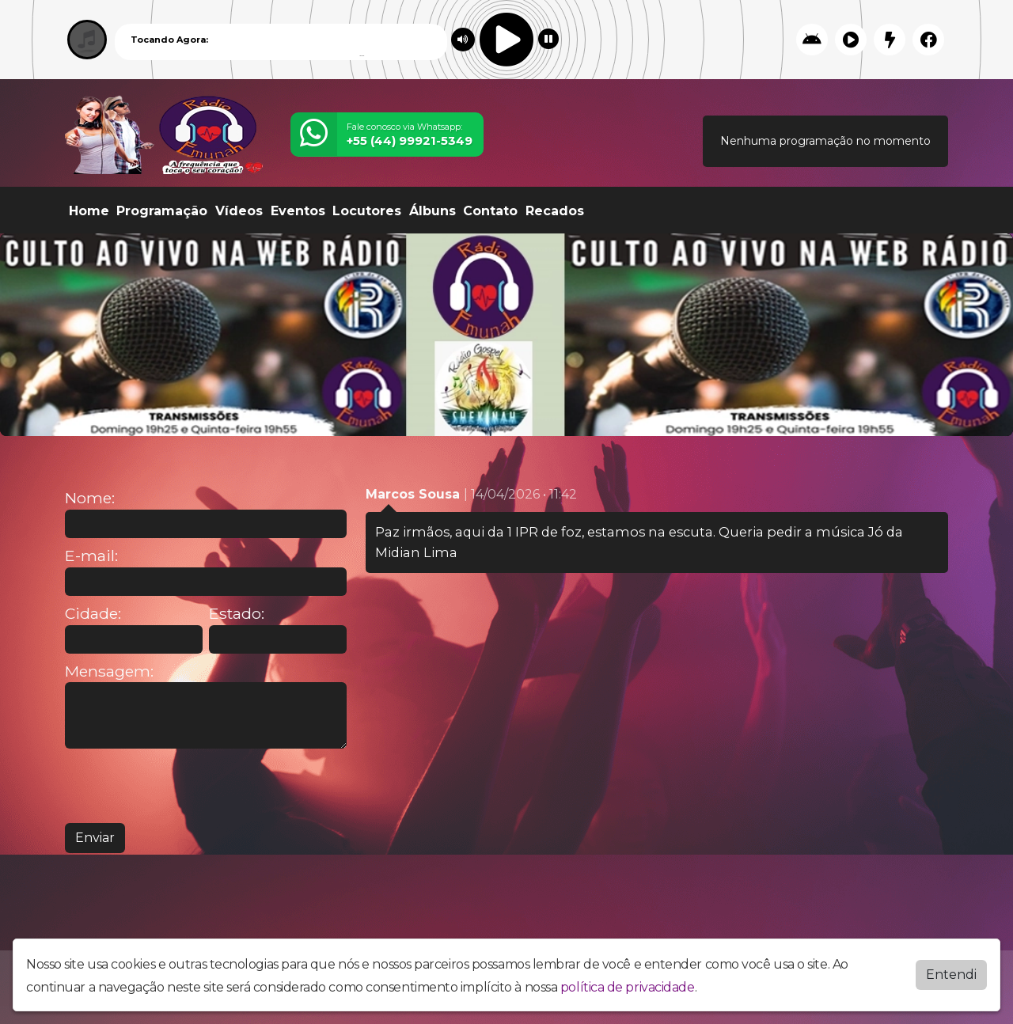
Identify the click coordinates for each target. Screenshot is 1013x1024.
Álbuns (432, 210)
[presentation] (185, 786)
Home (89, 210)
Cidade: (93, 613)
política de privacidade (627, 987)
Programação (161, 210)
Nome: (90, 498)
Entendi (951, 974)
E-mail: (91, 555)
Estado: (236, 613)
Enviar (95, 837)
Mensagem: (109, 671)
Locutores (366, 210)
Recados (554, 210)
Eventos (298, 210)
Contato (490, 210)
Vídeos (239, 210)
